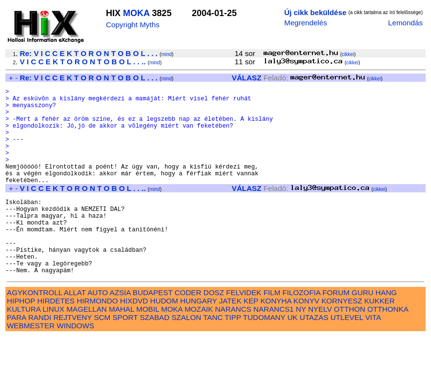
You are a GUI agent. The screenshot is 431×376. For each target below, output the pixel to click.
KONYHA (275, 340)
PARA (16, 357)
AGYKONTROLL (34, 332)
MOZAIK (199, 348)
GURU (362, 332)
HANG (386, 332)
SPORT (125, 357)
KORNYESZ (341, 340)
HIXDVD (134, 340)
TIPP (233, 357)
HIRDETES (56, 340)
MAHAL (121, 348)
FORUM (335, 332)
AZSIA (120, 332)
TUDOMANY (264, 357)
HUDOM (164, 340)
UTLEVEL (346, 357)
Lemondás (405, 23)
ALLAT (75, 332)
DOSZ (214, 332)
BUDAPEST (153, 332)
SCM (102, 357)
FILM (272, 332)
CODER (188, 332)
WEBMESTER (31, 365)
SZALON (186, 357)
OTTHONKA (387, 348)
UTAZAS (314, 357)
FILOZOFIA (302, 332)
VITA (373, 357)
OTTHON (349, 348)
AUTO (97, 332)
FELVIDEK (243, 332)
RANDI (39, 357)
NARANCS (233, 348)
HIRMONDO (97, 340)
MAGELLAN (86, 348)
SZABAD (154, 357)
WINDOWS (75, 365)
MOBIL (147, 348)
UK (292, 357)
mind (166, 54)
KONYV (306, 340)
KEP (251, 340)
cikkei (348, 54)
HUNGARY (198, 340)
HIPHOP (21, 340)
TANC (213, 357)
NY (301, 348)
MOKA (136, 13)
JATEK (230, 340)
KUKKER (379, 340)
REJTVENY (72, 357)
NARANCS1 (273, 348)
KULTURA (24, 348)
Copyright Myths (133, 24)
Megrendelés (305, 23)
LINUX (53, 348)
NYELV (320, 348)
